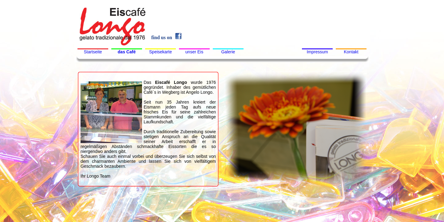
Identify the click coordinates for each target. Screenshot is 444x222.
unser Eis (194, 51)
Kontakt (351, 51)
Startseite (93, 51)
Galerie (228, 51)
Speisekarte (160, 51)
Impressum (317, 51)
